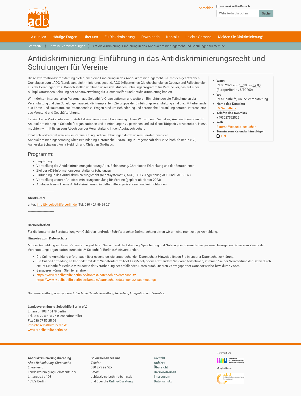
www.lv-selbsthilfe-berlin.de (47, 330)
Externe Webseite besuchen (236, 127)
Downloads (150, 37)
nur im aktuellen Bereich (235, 6)
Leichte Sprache (199, 37)
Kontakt (172, 37)
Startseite (35, 46)
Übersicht (161, 367)
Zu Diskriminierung (119, 37)
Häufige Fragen (65, 37)
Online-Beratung (121, 381)
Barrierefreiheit (165, 372)
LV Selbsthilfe (226, 108)
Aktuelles (38, 37)
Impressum (162, 377)
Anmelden (206, 8)
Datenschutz (163, 381)
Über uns (91, 37)
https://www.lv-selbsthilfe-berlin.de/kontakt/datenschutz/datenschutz (86, 275)
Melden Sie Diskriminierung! (240, 37)
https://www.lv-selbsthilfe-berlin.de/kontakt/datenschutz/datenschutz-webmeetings (96, 280)
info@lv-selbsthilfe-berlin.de (57, 205)
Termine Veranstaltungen (67, 46)
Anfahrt (159, 363)
